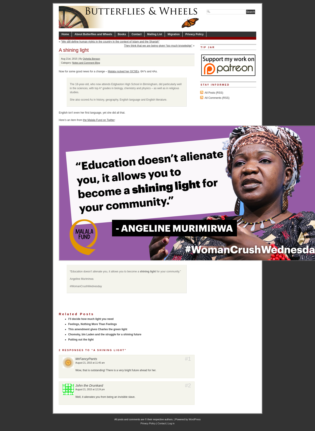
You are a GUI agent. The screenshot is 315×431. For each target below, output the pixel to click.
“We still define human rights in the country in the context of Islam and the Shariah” (110, 41)
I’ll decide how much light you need (91, 319)
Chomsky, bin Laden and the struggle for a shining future (104, 334)
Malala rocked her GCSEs (123, 71)
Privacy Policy (194, 34)
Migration (174, 34)
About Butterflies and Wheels (93, 34)
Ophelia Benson (91, 58)
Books (122, 34)
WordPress (195, 419)
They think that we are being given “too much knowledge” (158, 45)
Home (65, 34)
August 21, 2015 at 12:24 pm (90, 389)
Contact (136, 34)
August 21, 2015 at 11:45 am (90, 363)
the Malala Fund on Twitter (99, 120)
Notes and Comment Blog (86, 62)
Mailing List (154, 34)
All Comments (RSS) (217, 97)
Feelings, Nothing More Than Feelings (92, 324)
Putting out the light (81, 339)
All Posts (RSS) (214, 92)
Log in (171, 423)
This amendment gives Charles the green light (97, 329)
